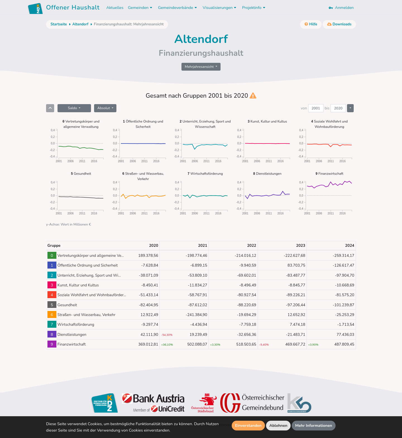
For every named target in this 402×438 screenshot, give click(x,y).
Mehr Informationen (313, 425)
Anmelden (341, 7)
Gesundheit (81, 173)
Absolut (104, 108)
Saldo (73, 108)
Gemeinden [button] (141, 7)
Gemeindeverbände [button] (178, 7)
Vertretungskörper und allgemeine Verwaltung (81, 124)
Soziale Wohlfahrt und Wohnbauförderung (329, 124)
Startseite (59, 24)
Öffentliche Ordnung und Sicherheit (143, 124)
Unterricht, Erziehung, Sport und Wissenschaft (205, 124)
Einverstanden (248, 425)
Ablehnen (278, 425)
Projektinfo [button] (254, 7)
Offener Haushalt (73, 8)
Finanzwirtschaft (329, 173)
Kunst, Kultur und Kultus (267, 121)
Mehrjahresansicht (200, 66)
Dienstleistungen (267, 173)
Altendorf (80, 24)
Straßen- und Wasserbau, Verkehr (143, 176)
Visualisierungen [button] (220, 7)
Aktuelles (114, 7)
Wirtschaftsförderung (205, 173)
